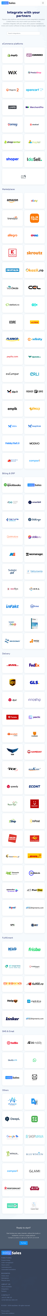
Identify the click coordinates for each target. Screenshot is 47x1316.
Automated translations (8, 1269)
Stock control (5, 1265)
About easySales (6, 1287)
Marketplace (5, 1278)
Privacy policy (5, 1311)
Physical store (5, 1280)
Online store (5, 1276)
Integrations (5, 1289)
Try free (23, 1243)
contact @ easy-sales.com (9, 1300)
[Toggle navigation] (42, 3)
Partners (4, 1291)
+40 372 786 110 (6, 1297)
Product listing (5, 1260)
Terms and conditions (7, 1313)
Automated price (6, 1267)
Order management (7, 1263)
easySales (14, 1305)
